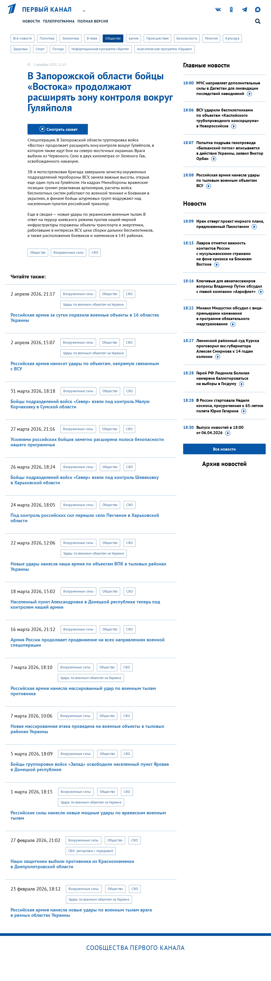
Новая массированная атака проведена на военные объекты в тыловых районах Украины (87, 728)
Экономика (70, 38)
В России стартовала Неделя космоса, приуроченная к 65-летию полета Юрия (229, 405)
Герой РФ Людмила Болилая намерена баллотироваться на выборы (222, 378)
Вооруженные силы (68, 252)
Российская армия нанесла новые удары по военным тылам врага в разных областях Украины (81, 912)
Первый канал (47, 9)
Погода (58, 49)
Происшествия (157, 38)
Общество (113, 38)
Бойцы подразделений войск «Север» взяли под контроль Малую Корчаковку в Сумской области (80, 404)
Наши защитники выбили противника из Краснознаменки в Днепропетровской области (72, 864)
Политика (47, 38)
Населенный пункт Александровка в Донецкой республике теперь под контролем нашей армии (85, 604)
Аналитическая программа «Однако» (164, 49)
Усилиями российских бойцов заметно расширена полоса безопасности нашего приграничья (87, 442)
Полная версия (93, 21)
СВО (95, 252)
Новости (31, 21)
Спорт (40, 49)
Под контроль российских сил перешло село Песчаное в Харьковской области (85, 518)
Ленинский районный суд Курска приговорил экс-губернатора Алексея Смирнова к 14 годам (227, 349)
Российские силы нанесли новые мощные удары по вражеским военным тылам (88, 815)
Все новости (22, 38)
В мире (92, 38)
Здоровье (20, 49)
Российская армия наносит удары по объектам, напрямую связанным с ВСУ (85, 366)
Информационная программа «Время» (100, 49)
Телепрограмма (59, 21)
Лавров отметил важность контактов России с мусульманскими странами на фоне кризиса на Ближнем (224, 253)
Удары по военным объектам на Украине (93, 304)
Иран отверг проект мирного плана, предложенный (230, 224)
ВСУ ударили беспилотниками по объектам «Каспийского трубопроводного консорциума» (227, 118)
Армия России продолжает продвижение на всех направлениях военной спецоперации (88, 642)
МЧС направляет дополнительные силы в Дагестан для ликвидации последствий (228, 88)
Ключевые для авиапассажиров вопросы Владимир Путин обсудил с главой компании (229, 286)
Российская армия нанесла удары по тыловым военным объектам (228, 180)
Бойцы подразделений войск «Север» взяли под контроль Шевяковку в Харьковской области (85, 480)
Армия (133, 38)
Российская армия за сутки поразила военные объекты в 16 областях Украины (85, 317)
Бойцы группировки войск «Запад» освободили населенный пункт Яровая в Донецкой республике (90, 766)
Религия (211, 38)
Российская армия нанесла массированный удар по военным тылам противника (83, 691)
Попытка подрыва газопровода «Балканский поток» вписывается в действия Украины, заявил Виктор (229, 151)
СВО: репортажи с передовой (90, 851)
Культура (232, 38)
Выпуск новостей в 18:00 (219, 430)
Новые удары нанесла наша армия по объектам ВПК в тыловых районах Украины (88, 566)
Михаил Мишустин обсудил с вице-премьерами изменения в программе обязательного (229, 316)
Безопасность (187, 38)
